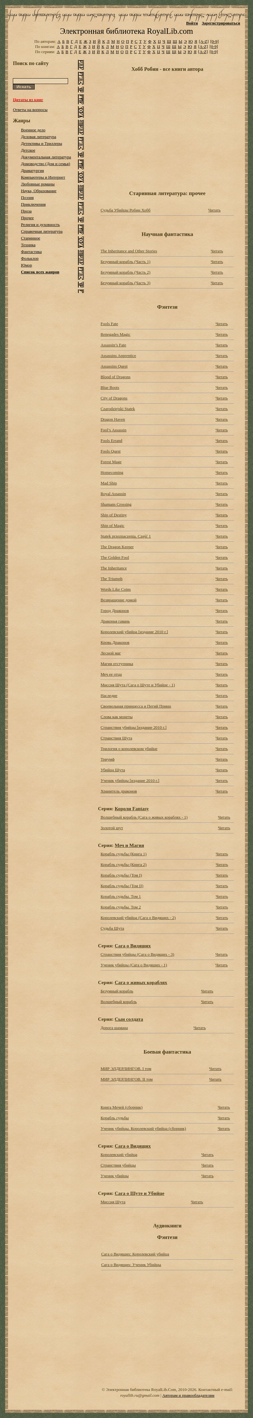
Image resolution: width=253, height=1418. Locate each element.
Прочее (27, 217)
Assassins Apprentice (118, 355)
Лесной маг (110, 653)
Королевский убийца (118, 1154)
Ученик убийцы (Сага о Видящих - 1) (133, 965)
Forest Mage (110, 461)
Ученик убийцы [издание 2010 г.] (129, 780)
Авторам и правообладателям (188, 1395)
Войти (192, 23)
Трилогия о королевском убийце (128, 748)
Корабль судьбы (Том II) (121, 885)
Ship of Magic (112, 525)
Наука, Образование (39, 190)
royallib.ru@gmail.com (140, 1395)
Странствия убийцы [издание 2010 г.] (133, 727)
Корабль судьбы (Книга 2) (123, 864)
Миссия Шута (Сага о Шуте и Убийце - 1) (137, 684)
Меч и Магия (129, 845)
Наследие (108, 695)
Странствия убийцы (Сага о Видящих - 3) (137, 954)
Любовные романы (38, 184)
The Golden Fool (114, 557)
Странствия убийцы (118, 1165)
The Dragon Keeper (117, 546)
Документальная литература (46, 157)
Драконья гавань (115, 621)
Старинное (30, 238)
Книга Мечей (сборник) (121, 1107)
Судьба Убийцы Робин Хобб (125, 210)
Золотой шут (111, 827)
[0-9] (214, 41)
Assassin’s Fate (113, 345)
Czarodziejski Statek (117, 408)
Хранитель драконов (118, 791)
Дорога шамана (114, 1027)
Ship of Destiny (113, 514)
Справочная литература (42, 231)
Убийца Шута (112, 769)
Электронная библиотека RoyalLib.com (126, 31)
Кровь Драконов (114, 642)
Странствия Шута (116, 738)
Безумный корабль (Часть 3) (125, 282)
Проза (26, 211)
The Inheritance (113, 568)
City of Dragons (113, 398)
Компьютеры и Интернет (43, 177)
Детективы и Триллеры (41, 143)
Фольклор (30, 258)
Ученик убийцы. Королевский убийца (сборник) (143, 1128)
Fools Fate (109, 323)
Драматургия (32, 170)
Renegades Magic (115, 334)
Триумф (107, 759)
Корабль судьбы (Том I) (121, 875)
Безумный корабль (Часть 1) (125, 261)
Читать (214, 210)
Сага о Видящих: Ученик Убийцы (131, 1264)
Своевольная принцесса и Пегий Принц (135, 706)
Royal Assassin (113, 493)
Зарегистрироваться (221, 23)
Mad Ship (108, 483)
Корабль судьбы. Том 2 (120, 907)
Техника (28, 244)
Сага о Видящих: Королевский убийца (135, 1254)
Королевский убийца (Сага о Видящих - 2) (138, 917)
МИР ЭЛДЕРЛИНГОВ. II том (126, 1079)
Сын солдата (129, 1019)
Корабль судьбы (114, 1117)
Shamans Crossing (115, 504)
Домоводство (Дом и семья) (45, 163)
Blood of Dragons (115, 376)
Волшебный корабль (118, 1001)
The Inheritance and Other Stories (128, 251)
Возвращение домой (118, 599)
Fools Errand (111, 440)
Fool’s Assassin (113, 429)
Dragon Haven (112, 419)
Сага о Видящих (133, 945)
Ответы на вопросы (30, 109)
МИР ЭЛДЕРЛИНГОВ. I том (125, 1068)
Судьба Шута (112, 928)
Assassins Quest (113, 366)
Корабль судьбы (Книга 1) (123, 853)
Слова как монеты (116, 716)
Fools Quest (110, 451)
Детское (28, 150)
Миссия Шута (112, 1201)
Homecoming (111, 472)
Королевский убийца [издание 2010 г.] (134, 631)
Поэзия (27, 197)
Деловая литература (38, 136)
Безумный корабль (116, 991)
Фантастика (31, 251)
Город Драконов (114, 610)
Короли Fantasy (132, 808)
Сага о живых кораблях (141, 982)
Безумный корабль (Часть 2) (125, 272)
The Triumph (111, 578)
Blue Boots (109, 387)
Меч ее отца (111, 674)
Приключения (33, 204)
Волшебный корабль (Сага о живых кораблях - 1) (144, 817)
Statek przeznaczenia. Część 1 (125, 536)
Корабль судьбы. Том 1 (120, 896)
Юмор (26, 265)
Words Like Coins (115, 589)
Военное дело (33, 129)
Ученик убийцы (114, 1175)
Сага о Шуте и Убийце (139, 1193)
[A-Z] (203, 41)
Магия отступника (116, 663)
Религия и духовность (40, 224)
